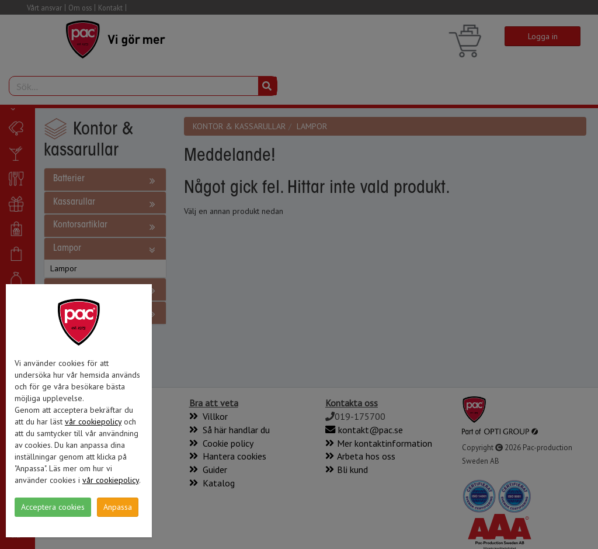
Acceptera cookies (53, 507)
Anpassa (117, 507)
